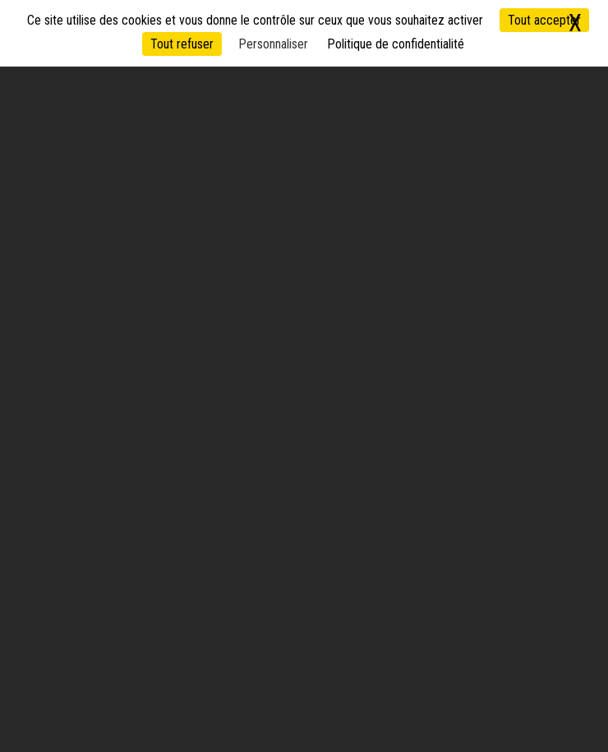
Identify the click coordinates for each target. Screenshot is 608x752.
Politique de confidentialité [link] (395, 44)
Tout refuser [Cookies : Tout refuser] (182, 44)
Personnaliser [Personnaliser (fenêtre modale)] (273, 44)
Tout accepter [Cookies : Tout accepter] (544, 20)
